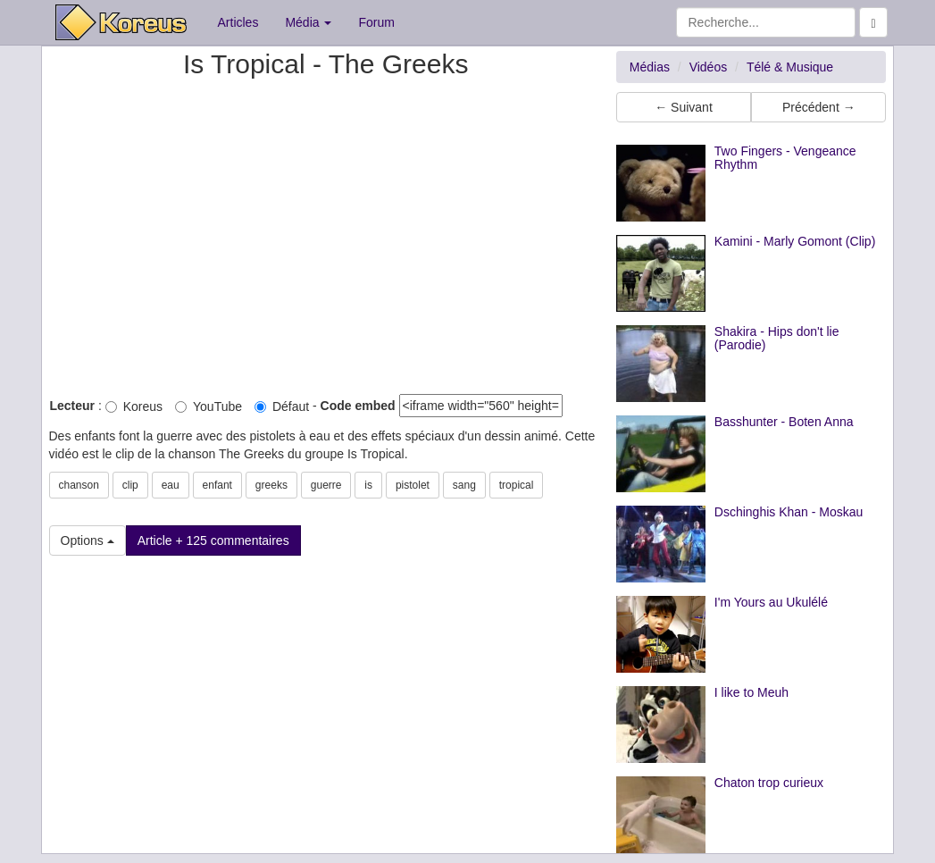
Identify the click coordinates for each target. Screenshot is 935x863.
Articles (238, 22)
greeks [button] (271, 485)
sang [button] (464, 485)
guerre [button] (326, 485)
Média (308, 22)
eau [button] (170, 485)
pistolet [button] (413, 485)
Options (87, 540)
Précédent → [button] (819, 107)
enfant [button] (217, 485)
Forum (376, 22)
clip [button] (130, 485)
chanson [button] (79, 485)
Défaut (282, 406)
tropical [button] (516, 485)
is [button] (368, 485)
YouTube (208, 406)
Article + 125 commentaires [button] (213, 540)
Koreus (134, 406)
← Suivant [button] (684, 107)
